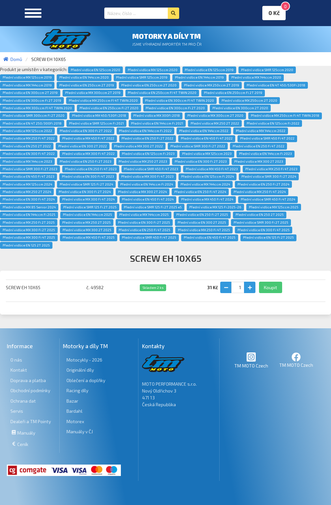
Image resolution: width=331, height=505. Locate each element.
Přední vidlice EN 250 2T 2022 (27, 146)
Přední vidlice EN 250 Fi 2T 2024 (263, 184)
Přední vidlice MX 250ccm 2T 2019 (211, 85)
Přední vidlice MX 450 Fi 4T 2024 (207, 199)
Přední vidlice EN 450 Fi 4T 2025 (210, 237)
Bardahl (74, 411)
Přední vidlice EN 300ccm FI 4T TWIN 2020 (179, 100)
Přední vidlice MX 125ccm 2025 (273, 207)
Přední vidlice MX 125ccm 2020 (153, 70)
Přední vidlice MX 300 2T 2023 (258, 161)
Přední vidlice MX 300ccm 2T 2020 (215, 115)
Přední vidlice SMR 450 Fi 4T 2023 (151, 169)
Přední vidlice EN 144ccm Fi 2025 (29, 214)
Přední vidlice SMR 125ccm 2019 (141, 77)
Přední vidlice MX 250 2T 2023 (143, 161)
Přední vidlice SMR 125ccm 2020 (267, 70)
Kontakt (18, 370)
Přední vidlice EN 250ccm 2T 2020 (149, 85)
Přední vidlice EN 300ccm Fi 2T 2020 (175, 108)
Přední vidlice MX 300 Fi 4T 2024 (88, 199)
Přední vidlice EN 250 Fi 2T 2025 (202, 214)
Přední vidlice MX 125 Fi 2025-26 (215, 207)
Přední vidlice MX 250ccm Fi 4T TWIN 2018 (285, 115)
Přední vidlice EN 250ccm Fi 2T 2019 (233, 93)
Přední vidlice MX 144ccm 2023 (27, 161)
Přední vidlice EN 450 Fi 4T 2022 (207, 138)
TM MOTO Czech (251, 360)
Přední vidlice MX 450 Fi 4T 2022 (88, 138)
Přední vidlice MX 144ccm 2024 (205, 184)
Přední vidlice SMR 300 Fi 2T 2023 (30, 169)
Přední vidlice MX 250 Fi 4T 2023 (271, 169)
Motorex (75, 421)
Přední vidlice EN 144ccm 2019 (199, 77)
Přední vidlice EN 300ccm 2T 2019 (30, 93)
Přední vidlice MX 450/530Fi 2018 (99, 115)
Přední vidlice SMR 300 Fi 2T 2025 (261, 222)
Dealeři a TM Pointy (30, 421)
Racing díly (77, 390)
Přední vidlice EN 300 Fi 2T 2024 (85, 192)
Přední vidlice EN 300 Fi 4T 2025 (263, 230)
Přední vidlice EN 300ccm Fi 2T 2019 (32, 100)
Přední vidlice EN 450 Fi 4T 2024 (148, 199)
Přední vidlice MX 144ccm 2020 (256, 77)
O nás (16, 360)
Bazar (72, 401)
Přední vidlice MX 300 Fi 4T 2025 (29, 237)
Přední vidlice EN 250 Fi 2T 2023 (85, 161)
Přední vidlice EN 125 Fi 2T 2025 (268, 237)
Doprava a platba (28, 380)
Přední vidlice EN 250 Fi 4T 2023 (91, 169)
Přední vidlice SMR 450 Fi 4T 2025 (149, 237)
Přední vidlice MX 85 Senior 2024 (29, 207)
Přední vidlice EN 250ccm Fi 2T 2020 (108, 108)
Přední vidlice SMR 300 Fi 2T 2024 (268, 176)
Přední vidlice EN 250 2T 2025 (260, 214)
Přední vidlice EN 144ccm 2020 (84, 77)
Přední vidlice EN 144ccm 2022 (203, 131)
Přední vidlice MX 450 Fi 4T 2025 (89, 237)
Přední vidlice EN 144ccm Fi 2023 (265, 154)
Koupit (270, 287)
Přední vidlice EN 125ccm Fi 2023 (148, 154)
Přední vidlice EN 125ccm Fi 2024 (207, 176)
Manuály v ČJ (79, 431)
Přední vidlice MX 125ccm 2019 (27, 77)
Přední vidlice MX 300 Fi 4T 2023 (147, 176)
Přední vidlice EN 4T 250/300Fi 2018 (32, 123)
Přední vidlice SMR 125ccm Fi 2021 (96, 123)
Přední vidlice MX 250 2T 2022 (215, 123)
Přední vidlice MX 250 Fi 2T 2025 (29, 222)
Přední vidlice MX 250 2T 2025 (86, 222)
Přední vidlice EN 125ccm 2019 (209, 70)
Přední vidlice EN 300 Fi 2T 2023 (201, 161)
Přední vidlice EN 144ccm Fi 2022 (145, 131)
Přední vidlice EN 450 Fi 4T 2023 (28, 176)
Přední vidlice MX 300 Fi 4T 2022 (88, 154)
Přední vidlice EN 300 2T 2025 (202, 222)
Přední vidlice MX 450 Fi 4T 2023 (212, 169)
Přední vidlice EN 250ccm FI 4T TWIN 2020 (162, 93)
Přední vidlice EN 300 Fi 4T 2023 (88, 176)
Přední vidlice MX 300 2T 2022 (138, 146)
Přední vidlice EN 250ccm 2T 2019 (86, 85)
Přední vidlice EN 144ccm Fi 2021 (157, 123)
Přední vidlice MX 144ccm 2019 (27, 85)
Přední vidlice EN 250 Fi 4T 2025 (144, 230)
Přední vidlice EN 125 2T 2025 (26, 245)
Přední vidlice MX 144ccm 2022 (260, 131)
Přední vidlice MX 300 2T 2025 (87, 230)
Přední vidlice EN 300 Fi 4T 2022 (29, 154)
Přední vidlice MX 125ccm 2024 (27, 184)
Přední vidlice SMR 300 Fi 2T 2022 (197, 146)
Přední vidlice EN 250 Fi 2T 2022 (147, 138)
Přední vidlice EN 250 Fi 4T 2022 (258, 146)
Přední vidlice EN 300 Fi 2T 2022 (86, 131)
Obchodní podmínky (30, 390)
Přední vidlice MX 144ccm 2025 (144, 214)
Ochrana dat (23, 401)
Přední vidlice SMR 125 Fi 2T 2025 (90, 207)
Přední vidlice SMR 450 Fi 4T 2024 (268, 199)
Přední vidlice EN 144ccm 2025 (87, 214)
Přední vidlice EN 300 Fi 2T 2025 (144, 222)
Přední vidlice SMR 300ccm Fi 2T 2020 (34, 115)
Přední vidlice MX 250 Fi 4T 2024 (260, 192)
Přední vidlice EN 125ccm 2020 (95, 70)
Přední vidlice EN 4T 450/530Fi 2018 (276, 85)
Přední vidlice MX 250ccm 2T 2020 (249, 100)
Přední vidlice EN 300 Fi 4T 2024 (29, 199)
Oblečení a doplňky (85, 380)
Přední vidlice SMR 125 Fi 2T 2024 (86, 184)
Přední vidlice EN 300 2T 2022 (82, 146)
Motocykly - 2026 (84, 360)
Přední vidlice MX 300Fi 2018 (156, 115)
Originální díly (80, 370)
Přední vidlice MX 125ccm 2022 (27, 131)
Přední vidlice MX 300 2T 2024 (142, 192)
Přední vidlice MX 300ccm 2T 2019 (93, 93)
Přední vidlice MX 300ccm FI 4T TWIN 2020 (37, 108)
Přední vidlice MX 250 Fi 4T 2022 (29, 138)
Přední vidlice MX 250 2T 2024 (27, 192)
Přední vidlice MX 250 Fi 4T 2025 (204, 230)
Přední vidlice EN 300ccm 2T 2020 (240, 108)
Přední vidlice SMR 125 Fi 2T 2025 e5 (153, 207)
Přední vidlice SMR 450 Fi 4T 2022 (267, 138)
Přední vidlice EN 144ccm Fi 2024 (146, 184)
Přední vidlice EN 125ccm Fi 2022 (273, 123)
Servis (16, 411)
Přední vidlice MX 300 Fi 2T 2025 (29, 230)
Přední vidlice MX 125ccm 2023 (207, 154)
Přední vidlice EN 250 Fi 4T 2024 (200, 192)
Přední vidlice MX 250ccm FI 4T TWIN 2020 (103, 100)
